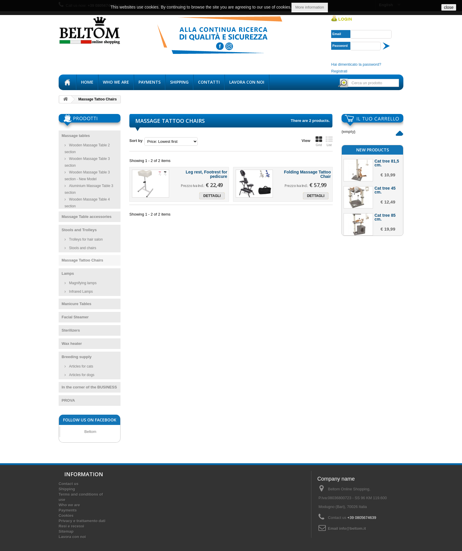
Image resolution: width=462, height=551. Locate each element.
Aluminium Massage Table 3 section (89, 189)
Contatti (209, 82)
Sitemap (66, 531)
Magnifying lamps (82, 283)
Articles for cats (80, 366)
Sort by (136, 140)
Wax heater (72, 343)
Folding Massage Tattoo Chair (307, 174)
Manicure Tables (76, 304)
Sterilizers (71, 330)
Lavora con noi (246, 82)
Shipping (179, 82)
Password (340, 45)
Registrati (339, 71)
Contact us (68, 483)
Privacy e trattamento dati (82, 521)
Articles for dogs (81, 375)
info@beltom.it (352, 528)
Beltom (90, 431)
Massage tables (76, 135)
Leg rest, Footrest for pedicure (206, 174)
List (329, 141)
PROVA (68, 400)
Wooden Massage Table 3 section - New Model (87, 175)
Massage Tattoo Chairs (82, 260)
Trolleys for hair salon (85, 239)
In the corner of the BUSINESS (89, 387)
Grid (319, 141)
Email (336, 34)
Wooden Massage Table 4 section (87, 202)
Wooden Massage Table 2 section (87, 148)
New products (372, 216)
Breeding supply (77, 357)
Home (87, 82)
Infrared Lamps (80, 291)
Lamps (68, 273)
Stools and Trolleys (79, 230)
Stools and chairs (82, 248)
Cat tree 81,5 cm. (386, 230)
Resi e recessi (71, 526)
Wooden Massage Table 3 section (87, 162)
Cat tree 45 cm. (385, 257)
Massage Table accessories (87, 216)
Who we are (116, 82)
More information (309, 7)
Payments (149, 82)
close (449, 7)
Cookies (66, 515)
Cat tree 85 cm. (385, 284)
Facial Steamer (75, 317)
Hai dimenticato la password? (356, 64)
